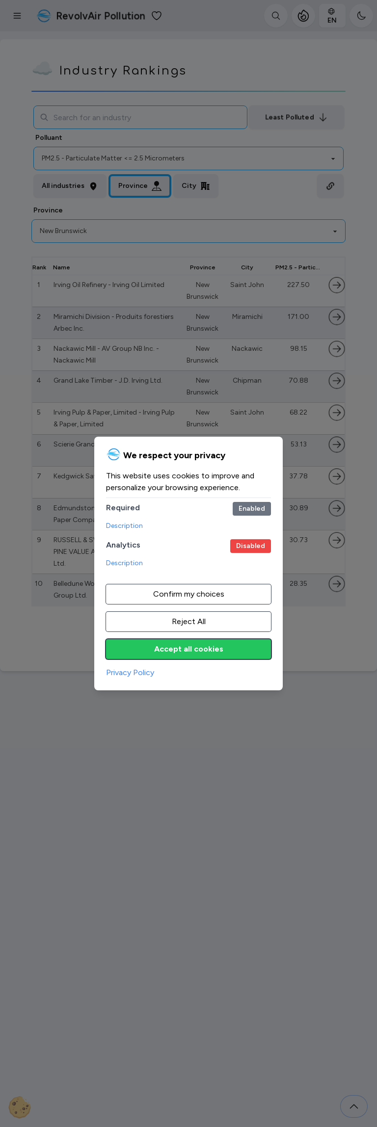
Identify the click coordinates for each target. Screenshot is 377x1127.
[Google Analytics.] (250, 546)
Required (123, 507)
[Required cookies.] (252, 509)
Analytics (123, 545)
